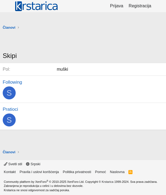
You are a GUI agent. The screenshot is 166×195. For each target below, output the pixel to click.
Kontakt (10, 172)
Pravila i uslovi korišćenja (39, 172)
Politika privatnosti (77, 172)
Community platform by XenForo (44, 181)
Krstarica (107, 181)
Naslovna (117, 172)
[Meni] (7, 6)
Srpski (33, 164)
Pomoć (100, 172)
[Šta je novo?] (159, 6)
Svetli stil (13, 164)
